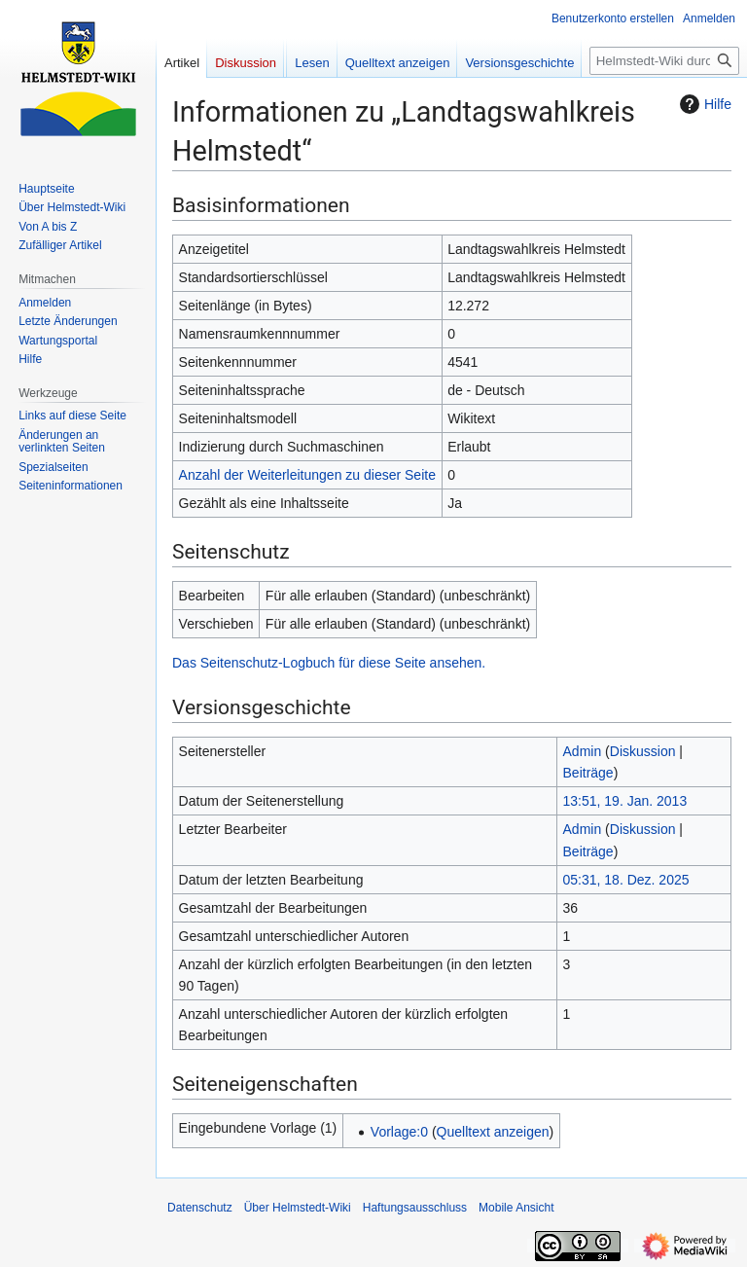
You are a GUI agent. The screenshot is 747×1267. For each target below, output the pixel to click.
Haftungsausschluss (415, 1207)
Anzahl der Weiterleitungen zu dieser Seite (307, 475)
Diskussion (643, 751)
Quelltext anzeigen (493, 1132)
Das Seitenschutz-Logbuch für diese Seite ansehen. (328, 662)
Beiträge (588, 772)
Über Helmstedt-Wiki (297, 1207)
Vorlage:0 (399, 1132)
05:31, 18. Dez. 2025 (626, 879)
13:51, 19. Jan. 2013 (625, 801)
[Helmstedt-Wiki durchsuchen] (664, 61)
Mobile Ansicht (516, 1207)
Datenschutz (199, 1207)
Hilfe (703, 104)
